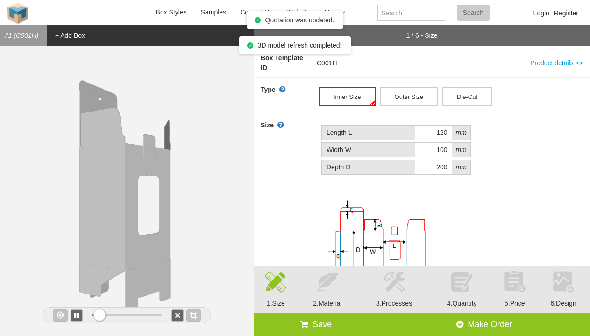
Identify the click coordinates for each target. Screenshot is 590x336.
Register (566, 13)
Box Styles (171, 12)
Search (473, 12)
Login (541, 13)
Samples (213, 12)
